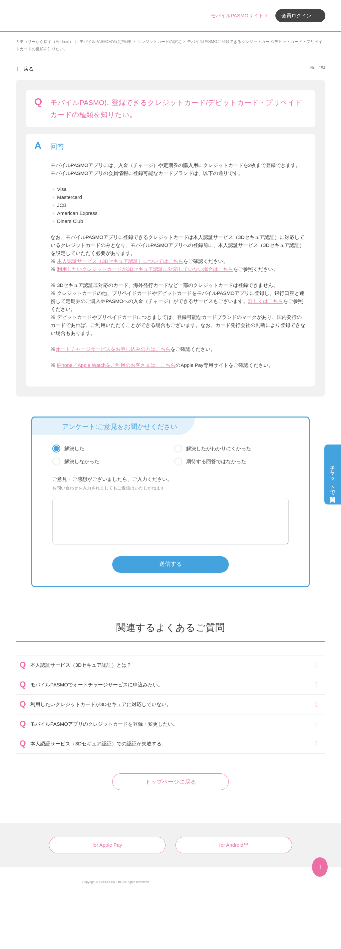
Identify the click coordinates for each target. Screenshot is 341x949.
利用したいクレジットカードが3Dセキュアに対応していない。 (100, 704)
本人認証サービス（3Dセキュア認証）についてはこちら (120, 261)
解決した (74, 448)
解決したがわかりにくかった (218, 448)
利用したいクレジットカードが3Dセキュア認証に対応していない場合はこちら (145, 269)
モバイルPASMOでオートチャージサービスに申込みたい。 (96, 684)
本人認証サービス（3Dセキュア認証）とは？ (81, 665)
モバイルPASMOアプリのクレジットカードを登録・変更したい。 (104, 724)
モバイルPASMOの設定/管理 (105, 41)
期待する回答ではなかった (216, 461)
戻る (29, 69)
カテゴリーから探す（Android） (44, 41)
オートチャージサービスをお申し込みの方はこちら (113, 349)
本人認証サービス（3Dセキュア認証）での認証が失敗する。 (98, 743)
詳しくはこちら (265, 301)
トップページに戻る (170, 782)
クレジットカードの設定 (159, 41)
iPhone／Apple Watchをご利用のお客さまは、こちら (116, 365)
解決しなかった (81, 461)
